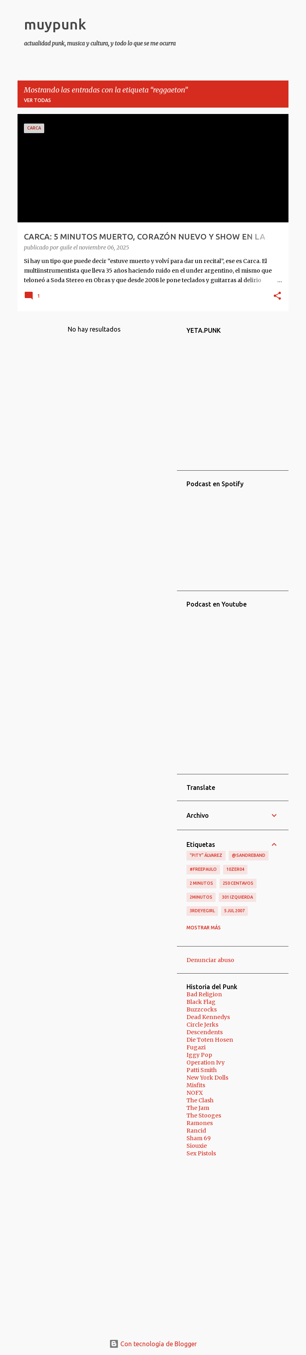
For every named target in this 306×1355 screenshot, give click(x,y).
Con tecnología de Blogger (153, 1343)
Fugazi (196, 1047)
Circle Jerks (202, 1024)
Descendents (204, 1032)
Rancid (196, 1130)
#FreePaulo (203, 869)
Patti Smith (201, 1070)
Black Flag (201, 1001)
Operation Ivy (205, 1062)
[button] (277, 296)
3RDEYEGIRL (202, 910)
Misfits (195, 1085)
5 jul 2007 (234, 910)
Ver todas (37, 100)
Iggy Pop (199, 1054)
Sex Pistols (201, 1153)
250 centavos (238, 883)
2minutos (201, 897)
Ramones (199, 1123)
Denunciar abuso (210, 960)
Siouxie (196, 1145)
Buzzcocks (201, 1009)
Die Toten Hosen (209, 1039)
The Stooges (203, 1115)
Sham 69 (198, 1138)
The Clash (200, 1100)
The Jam (197, 1107)
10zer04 (235, 869)
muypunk (55, 24)
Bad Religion (204, 994)
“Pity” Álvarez (206, 855)
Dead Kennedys (208, 1017)
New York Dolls (207, 1077)
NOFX (194, 1092)
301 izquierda (237, 897)
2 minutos (201, 883)
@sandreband (248, 855)
